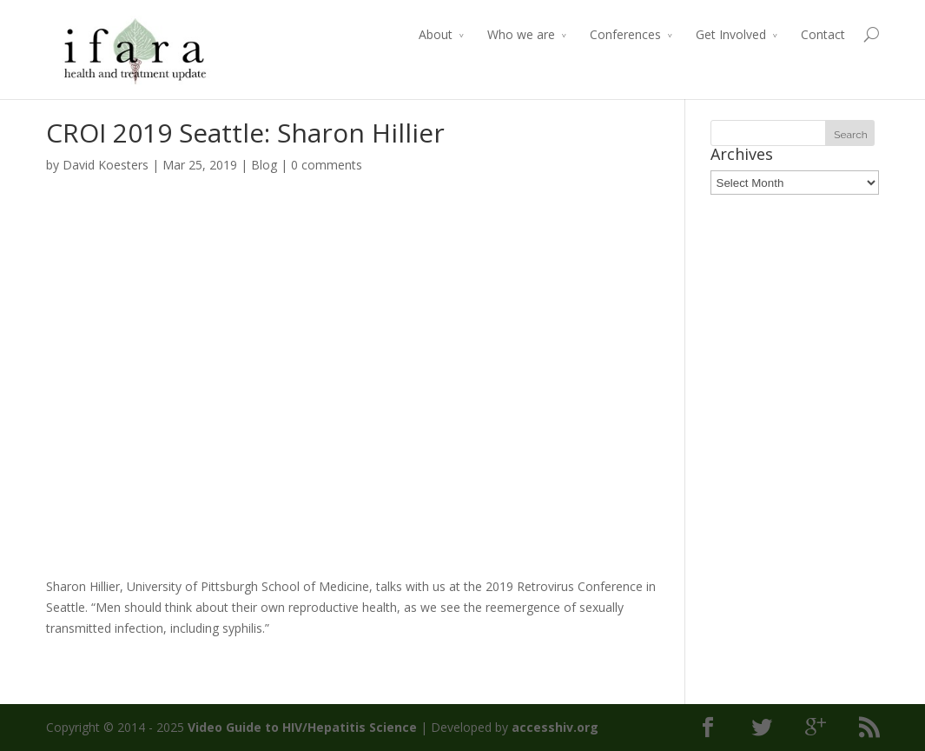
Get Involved (731, 34)
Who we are (521, 34)
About (436, 34)
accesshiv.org (555, 727)
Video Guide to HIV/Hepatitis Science (302, 727)
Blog (264, 164)
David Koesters (106, 164)
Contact (823, 34)
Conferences (625, 34)
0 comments (326, 164)
